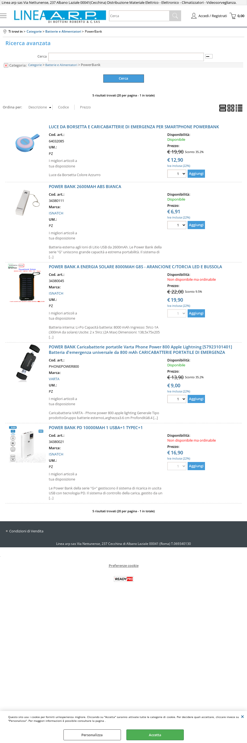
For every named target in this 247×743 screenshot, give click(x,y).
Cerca (42, 56)
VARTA (54, 378)
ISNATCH (56, 213)
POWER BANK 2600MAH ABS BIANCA (85, 186)
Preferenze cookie (124, 565)
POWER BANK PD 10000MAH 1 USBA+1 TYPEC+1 (96, 427)
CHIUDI (242, 716)
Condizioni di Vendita (26, 531)
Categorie (35, 65)
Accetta (155, 734)
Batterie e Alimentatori (61, 65)
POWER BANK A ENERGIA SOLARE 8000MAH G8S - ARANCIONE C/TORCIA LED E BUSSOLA (135, 266)
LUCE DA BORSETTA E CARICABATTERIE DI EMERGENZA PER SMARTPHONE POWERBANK (134, 126)
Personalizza (92, 734)
